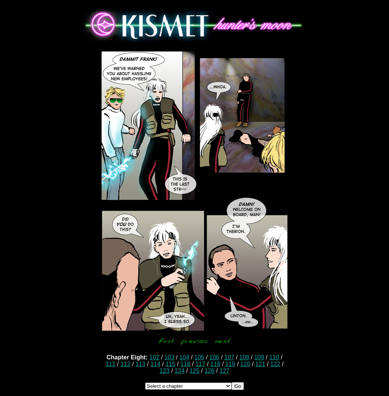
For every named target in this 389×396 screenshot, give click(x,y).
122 (275, 364)
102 (154, 357)
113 (140, 364)
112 (125, 364)
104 (184, 357)
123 (165, 371)
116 (185, 364)
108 (244, 357)
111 (110, 364)
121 (260, 364)
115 (170, 364)
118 (215, 364)
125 (195, 371)
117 (200, 364)
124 (180, 371)
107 (229, 357)
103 (169, 357)
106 (214, 357)
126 (210, 371)
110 (274, 357)
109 (259, 357)
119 (230, 364)
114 (155, 364)
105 (199, 357)
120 (245, 364)
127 (225, 371)
